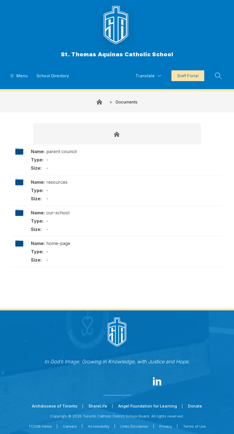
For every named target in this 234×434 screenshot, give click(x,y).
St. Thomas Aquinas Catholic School (99, 102)
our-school (57, 212)
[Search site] (218, 75)
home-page (58, 243)
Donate (195, 406)
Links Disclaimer (134, 426)
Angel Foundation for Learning (147, 406)
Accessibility (98, 426)
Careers (70, 426)
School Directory (53, 75)
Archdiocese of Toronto (54, 406)
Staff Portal (187, 75)
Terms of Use (194, 426)
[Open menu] (18, 75)
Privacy (165, 426)
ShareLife (97, 406)
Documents (126, 102)
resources (57, 182)
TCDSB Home (40, 426)
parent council (61, 151)
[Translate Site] (148, 75)
